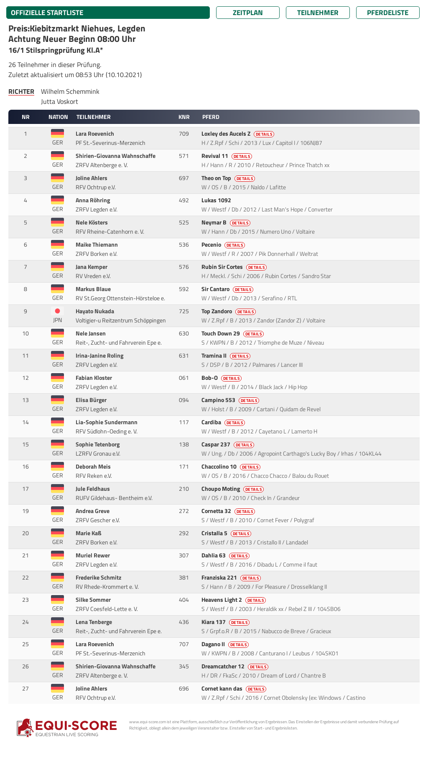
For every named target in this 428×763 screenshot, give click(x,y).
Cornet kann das (234, 688)
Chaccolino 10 (231, 466)
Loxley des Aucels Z (238, 133)
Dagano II (225, 644)
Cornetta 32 (229, 511)
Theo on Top (229, 178)
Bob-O (222, 377)
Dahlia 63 (226, 555)
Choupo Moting (233, 488)
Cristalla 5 (227, 533)
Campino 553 (231, 400)
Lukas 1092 (216, 200)
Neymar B (226, 222)
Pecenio (224, 244)
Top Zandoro (229, 311)
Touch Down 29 (233, 333)
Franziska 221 (231, 577)
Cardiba (224, 422)
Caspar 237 (228, 444)
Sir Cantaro (228, 289)
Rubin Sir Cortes (234, 266)
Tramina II (226, 355)
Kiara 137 (226, 621)
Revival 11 (227, 155)
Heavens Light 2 (234, 599)
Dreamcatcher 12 (235, 666)
